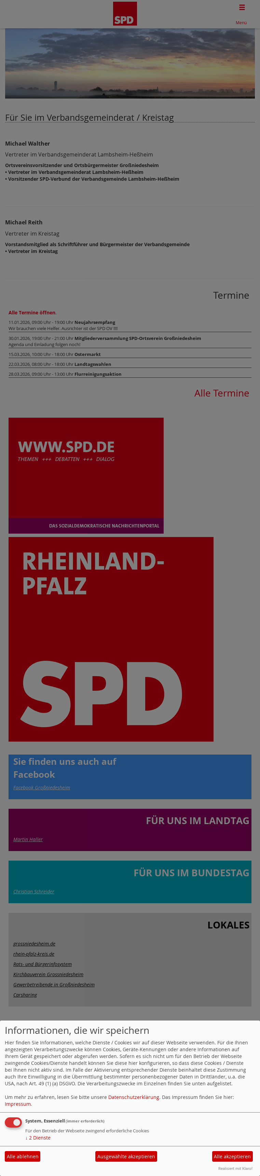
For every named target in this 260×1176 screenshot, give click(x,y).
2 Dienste (38, 1137)
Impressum (18, 1104)
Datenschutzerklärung (133, 1097)
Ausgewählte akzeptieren (126, 1156)
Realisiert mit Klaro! (235, 1168)
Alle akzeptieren (232, 1156)
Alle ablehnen (23, 1156)
